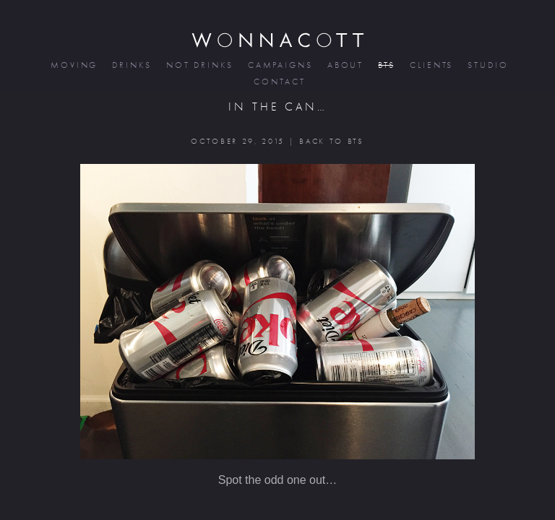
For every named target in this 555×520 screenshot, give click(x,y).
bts (385, 65)
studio (487, 65)
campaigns (279, 65)
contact (278, 82)
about (344, 65)
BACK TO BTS (331, 141)
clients (430, 65)
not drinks (198, 65)
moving (73, 65)
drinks (130, 65)
